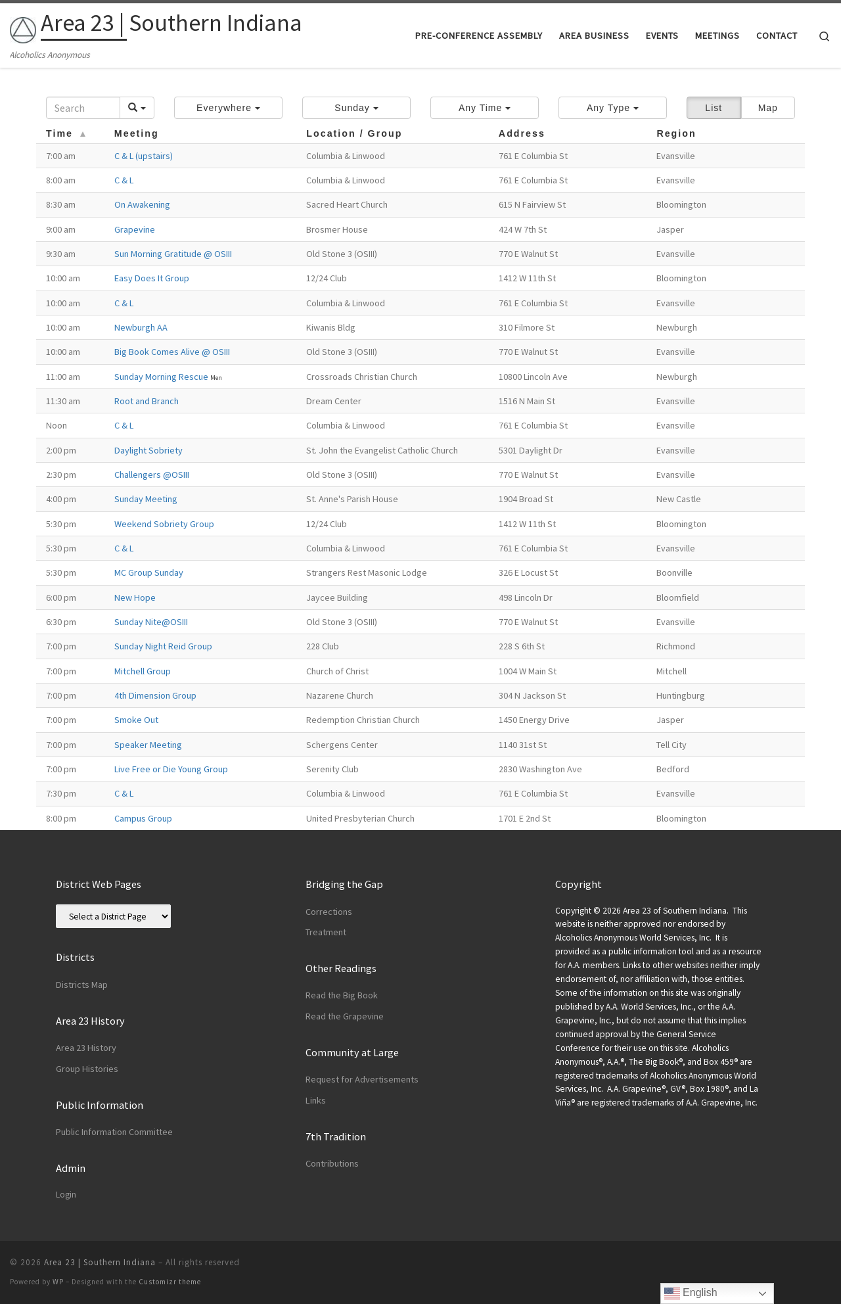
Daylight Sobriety (148, 450)
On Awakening (142, 204)
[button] (228, 108)
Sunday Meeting (145, 499)
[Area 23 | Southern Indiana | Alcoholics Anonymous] (23, 27)
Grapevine (134, 229)
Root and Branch (146, 401)
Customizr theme (170, 1281)
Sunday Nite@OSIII (151, 622)
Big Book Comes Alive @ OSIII (172, 352)
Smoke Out (136, 720)
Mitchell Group (142, 671)
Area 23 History (86, 1048)
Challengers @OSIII (151, 474)
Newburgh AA (141, 327)
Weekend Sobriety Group (164, 524)
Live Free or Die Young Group (171, 769)
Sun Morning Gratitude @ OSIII (173, 254)
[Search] (83, 108)
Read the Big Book (342, 995)
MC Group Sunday (148, 572)
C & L (123, 180)
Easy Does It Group (151, 278)
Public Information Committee (114, 1132)
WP (58, 1281)
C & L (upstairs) (143, 156)
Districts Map (82, 984)
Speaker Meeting (148, 745)
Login (66, 1194)
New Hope (135, 597)
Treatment (326, 932)
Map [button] (768, 108)
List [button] (713, 108)
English (690, 1293)
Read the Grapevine (345, 1016)
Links (316, 1100)
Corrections (329, 912)
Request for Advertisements (362, 1079)
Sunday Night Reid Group (163, 646)
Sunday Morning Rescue (162, 377)
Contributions (332, 1163)
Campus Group (143, 818)
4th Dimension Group (155, 695)
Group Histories (87, 1069)
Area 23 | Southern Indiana (100, 1262)
